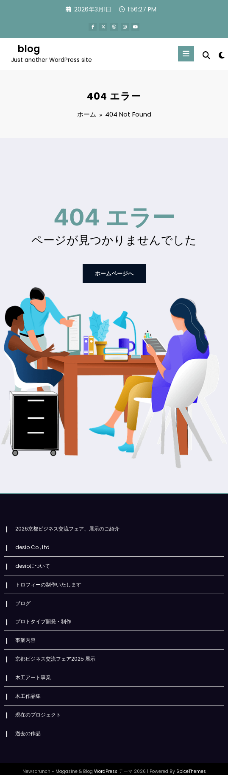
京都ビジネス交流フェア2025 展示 (55, 652)
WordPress (105, 762)
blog (28, 49)
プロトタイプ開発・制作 (43, 615)
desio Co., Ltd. (33, 543)
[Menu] (186, 53)
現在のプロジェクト (38, 706)
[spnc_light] (221, 55)
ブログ (23, 597)
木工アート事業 (33, 669)
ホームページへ (114, 271)
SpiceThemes (191, 762)
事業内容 (25, 633)
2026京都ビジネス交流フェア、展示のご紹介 (67, 525)
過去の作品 (28, 724)
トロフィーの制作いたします (48, 579)
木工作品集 (28, 688)
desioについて (32, 561)
